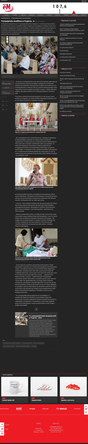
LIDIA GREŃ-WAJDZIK (8, 346)
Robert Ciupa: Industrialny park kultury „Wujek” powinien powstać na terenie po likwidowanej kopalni (72, 107)
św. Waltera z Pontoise (66, 111)
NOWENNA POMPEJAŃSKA (23, 346)
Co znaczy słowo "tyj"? (65, 60)
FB (5, 97)
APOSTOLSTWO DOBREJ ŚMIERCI (11, 343)
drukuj (6, 105)
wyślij (6, 109)
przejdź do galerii (39, 21)
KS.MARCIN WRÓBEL (38, 343)
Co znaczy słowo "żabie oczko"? (68, 57)
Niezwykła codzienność (66, 53)
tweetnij (6, 101)
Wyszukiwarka (85, 1)
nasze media (4, 0)
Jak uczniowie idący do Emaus (67, 75)
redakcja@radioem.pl (56, 426)
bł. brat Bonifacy (64, 50)
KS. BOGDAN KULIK (27, 343)
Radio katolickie (4, 408)
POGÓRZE (33, 346)
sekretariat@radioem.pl (56, 430)
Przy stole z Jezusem (65, 72)
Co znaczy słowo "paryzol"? (67, 47)
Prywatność (77, 408)
